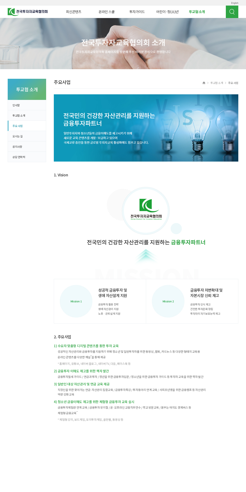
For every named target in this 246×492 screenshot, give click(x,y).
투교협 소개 (197, 11)
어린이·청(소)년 (167, 11)
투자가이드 (137, 11)
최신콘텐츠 (73, 11)
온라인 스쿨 (107, 11)
